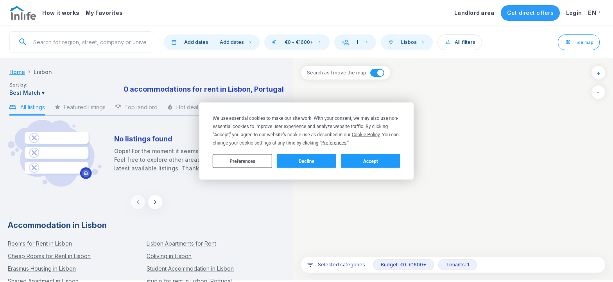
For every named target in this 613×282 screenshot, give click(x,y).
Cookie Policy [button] (366, 134)
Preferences (242, 161)
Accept (370, 161)
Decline (306, 161)
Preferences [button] (333, 143)
